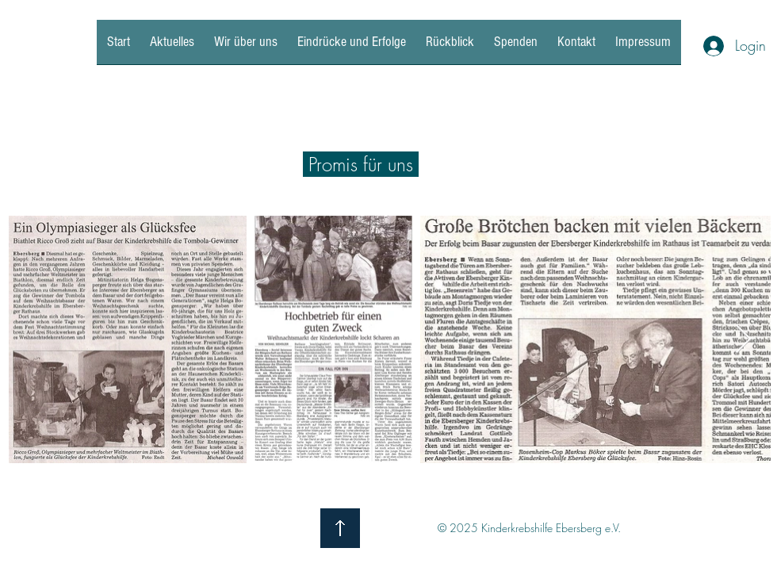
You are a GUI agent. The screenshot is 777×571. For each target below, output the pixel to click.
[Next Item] (743, 339)
